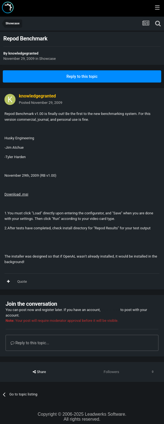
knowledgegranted (23, 53)
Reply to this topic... (30, 343)
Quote (22, 281)
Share (39, 372)
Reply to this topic (82, 76)
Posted (40, 103)
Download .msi (16, 194)
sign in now (110, 310)
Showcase (47, 58)
